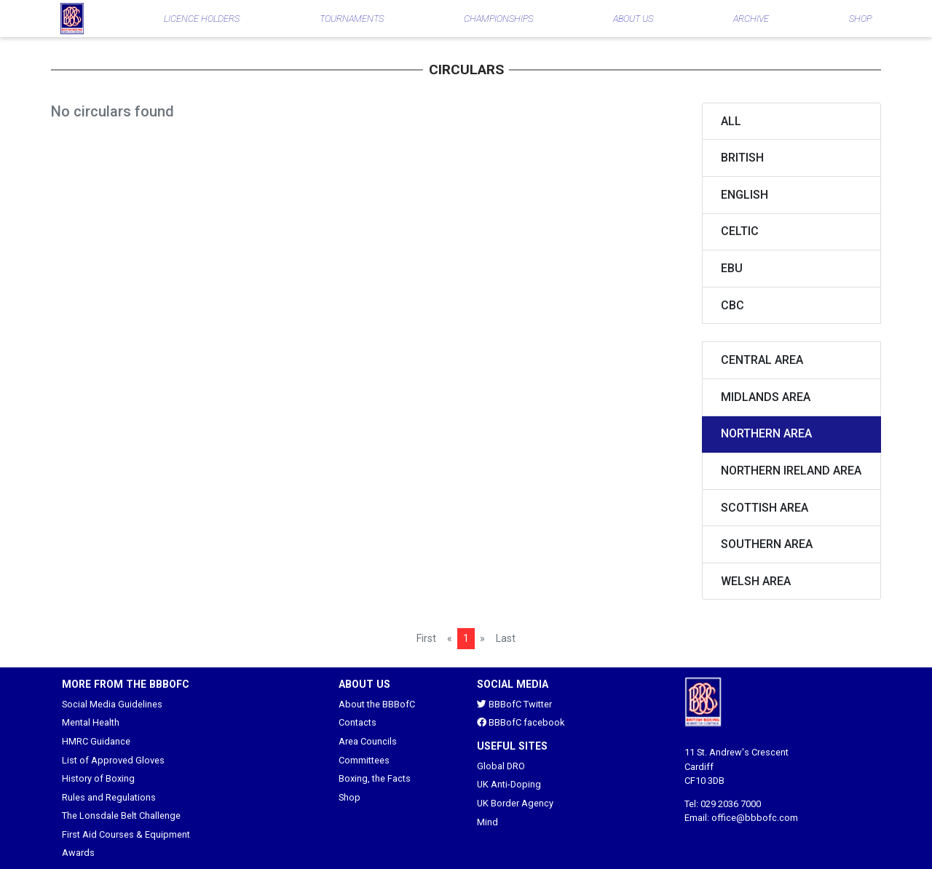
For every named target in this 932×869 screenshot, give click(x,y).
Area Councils (368, 741)
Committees (364, 760)
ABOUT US (633, 18)
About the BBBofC (377, 704)
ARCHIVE (751, 18)
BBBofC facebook (520, 722)
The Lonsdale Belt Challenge (121, 815)
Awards (78, 852)
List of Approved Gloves (113, 760)
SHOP (860, 18)
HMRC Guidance (96, 741)
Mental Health (90, 722)
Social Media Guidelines (112, 704)
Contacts (357, 722)
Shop (349, 797)
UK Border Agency (515, 803)
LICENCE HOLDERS (202, 18)
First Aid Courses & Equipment (126, 834)
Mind (487, 822)
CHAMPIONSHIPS (498, 18)
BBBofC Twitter (514, 704)
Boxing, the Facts (375, 778)
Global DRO (501, 766)
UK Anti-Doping (509, 784)
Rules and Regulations (109, 797)
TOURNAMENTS (352, 18)
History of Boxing (98, 778)
